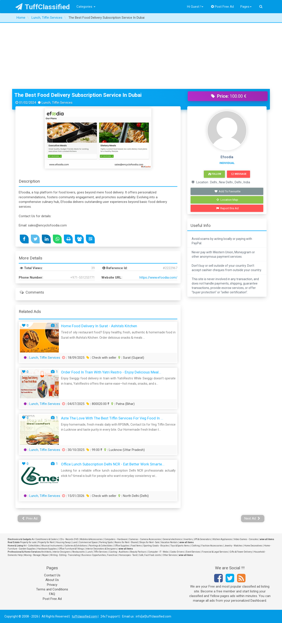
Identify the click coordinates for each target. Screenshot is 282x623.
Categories (85, 7)
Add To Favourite (227, 191)
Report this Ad (227, 208)
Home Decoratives (253, 545)
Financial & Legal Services (215, 552)
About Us (52, 580)
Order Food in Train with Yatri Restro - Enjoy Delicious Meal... (111, 372)
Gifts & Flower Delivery (241, 552)
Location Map (227, 199)
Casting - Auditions (119, 552)
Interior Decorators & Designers (101, 549)
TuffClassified (42, 7)
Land (74, 542)
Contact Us (52, 575)
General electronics (172, 539)
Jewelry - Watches (233, 545)
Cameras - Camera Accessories (145, 539)
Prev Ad (30, 518)
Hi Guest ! (195, 7)
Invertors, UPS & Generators (197, 539)
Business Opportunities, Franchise (99, 555)
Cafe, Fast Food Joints (150, 555)
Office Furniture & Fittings (71, 549)
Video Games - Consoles (246, 539)
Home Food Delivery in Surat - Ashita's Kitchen (99, 326)
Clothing (195, 545)
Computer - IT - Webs (158, 552)
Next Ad (252, 518)
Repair (45, 555)
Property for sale (28, 542)
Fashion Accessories (212, 545)
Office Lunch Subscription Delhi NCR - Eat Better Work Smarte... (113, 464)
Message (238, 174)
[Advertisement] (141, 56)
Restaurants (78, 552)
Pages (246, 7)
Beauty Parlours (138, 552)
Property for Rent (46, 542)
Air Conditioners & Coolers (45, 539)
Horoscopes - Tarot (128, 555)
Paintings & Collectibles (101, 545)
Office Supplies (121, 545)
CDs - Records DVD (68, 539)
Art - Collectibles (31, 545)
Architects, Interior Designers (56, 552)
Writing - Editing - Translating (65, 555)
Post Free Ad (222, 7)
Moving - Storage (32, 555)
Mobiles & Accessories (91, 539)
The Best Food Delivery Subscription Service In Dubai (78, 95)
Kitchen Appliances (222, 539)
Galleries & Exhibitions (75, 545)
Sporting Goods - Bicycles (156, 545)
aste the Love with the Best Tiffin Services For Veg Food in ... (112, 418)
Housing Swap (63, 542)
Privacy (52, 585)
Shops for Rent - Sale (149, 542)
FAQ (52, 594)
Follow (214, 174)
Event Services (193, 552)
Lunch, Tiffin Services (44, 358)
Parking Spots (106, 542)
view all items (267, 539)
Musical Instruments (52, 545)
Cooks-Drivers (177, 552)
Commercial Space (88, 542)
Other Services (170, 555)
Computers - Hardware (115, 539)
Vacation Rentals (169, 542)
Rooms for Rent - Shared (126, 542)
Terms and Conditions (52, 589)
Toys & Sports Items (180, 545)
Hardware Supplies (47, 549)
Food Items (136, 545)
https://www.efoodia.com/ (158, 277)
